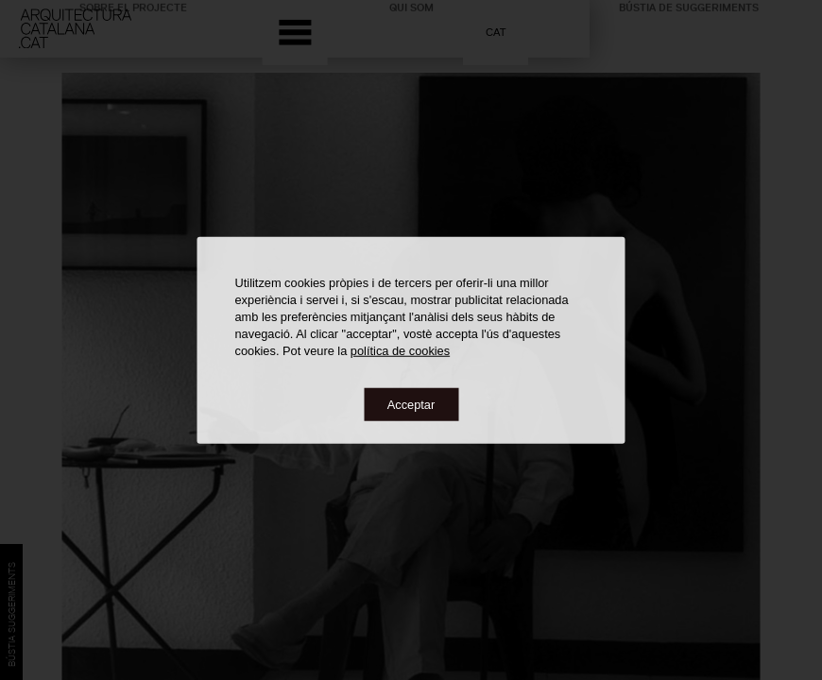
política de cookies (400, 350)
